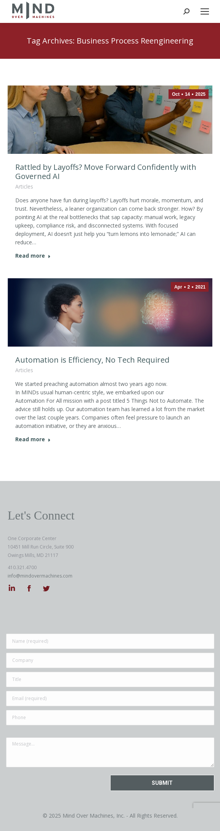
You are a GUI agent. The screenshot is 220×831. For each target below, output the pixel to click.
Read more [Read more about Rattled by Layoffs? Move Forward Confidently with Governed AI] (33, 255)
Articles (24, 186)
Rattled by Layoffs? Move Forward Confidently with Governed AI (105, 171)
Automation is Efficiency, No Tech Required (92, 360)
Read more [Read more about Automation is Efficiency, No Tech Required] (33, 439)
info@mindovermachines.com (40, 576)
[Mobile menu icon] (204, 11)
